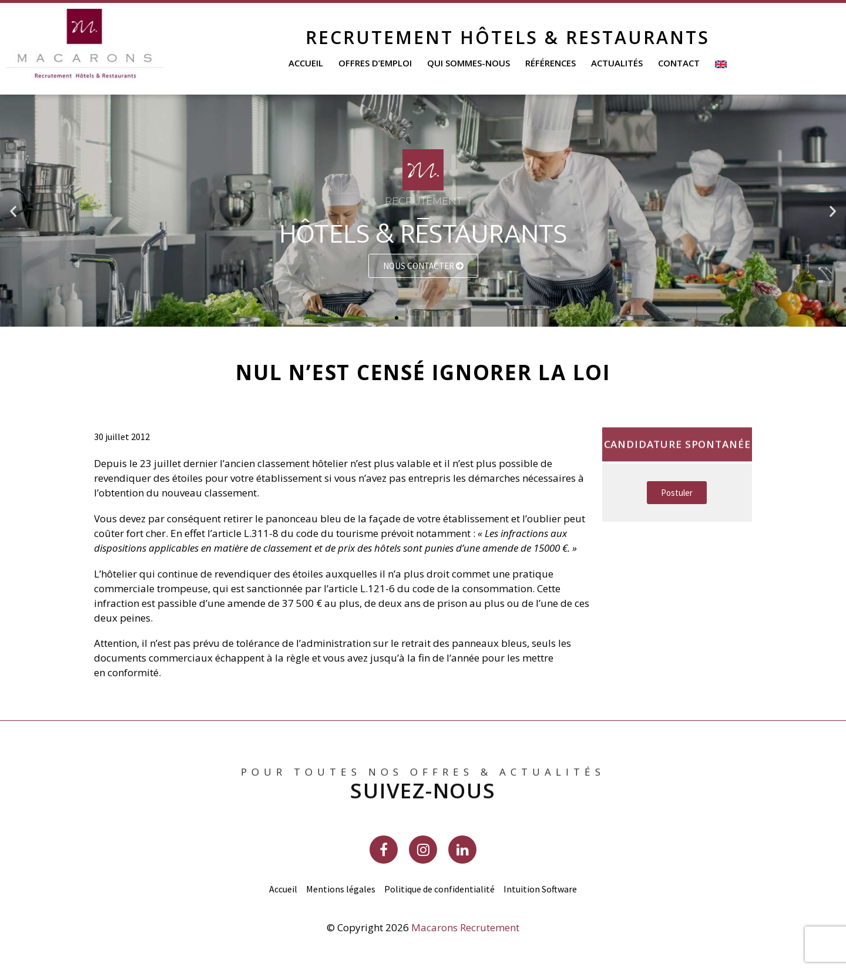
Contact (679, 63)
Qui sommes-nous (468, 63)
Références (550, 63)
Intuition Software (540, 889)
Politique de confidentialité (439, 889)
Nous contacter (423, 265)
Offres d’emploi (375, 63)
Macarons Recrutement (465, 927)
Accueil (305, 63)
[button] (396, 318)
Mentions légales (340, 889)
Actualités (617, 63)
